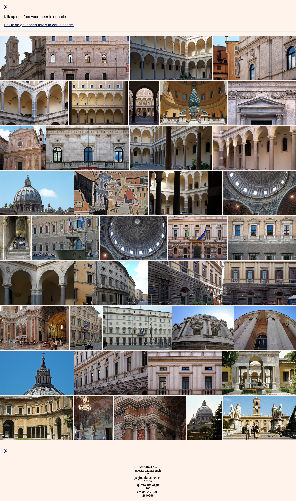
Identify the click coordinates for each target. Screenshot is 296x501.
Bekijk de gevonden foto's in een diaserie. (39, 25)
